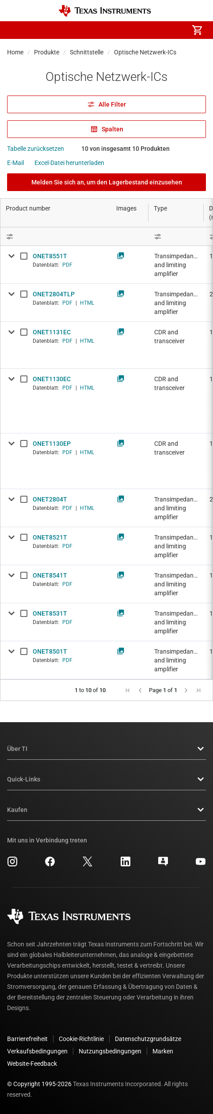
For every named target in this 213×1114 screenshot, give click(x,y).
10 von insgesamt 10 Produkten (125, 148)
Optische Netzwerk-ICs (145, 52)
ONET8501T (50, 651)
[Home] (104, 11)
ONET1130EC (52, 379)
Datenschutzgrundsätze (148, 1038)
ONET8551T (50, 256)
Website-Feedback (32, 1063)
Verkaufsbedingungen (37, 1051)
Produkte (46, 52)
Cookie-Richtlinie (81, 1038)
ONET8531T (50, 613)
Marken (162, 1051)
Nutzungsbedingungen (110, 1051)
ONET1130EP (52, 443)
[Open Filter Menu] (176, 236)
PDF (67, 265)
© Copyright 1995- (39, 1083)
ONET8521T (50, 537)
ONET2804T (50, 499)
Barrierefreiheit (27, 1038)
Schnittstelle (86, 52)
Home (15, 52)
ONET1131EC (52, 332)
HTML (87, 303)
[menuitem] (122, 30)
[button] (16, 30)
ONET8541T (50, 575)
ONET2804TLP (54, 294)
